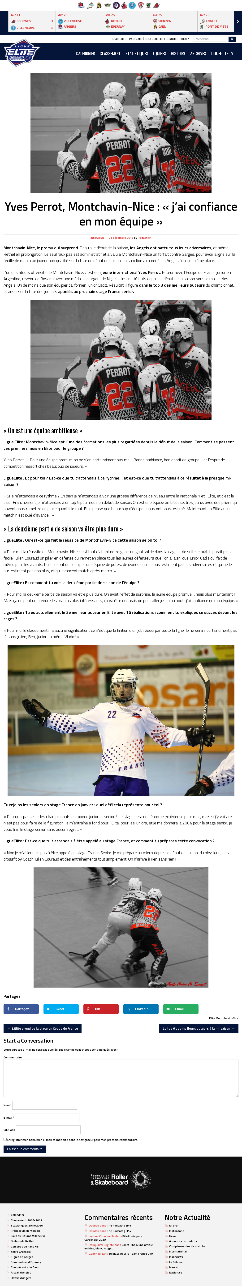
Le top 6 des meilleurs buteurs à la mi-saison (199, 1028)
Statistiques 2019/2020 (27, 1225)
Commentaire (13, 1057)
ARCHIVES (198, 53)
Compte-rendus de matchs (187, 1246)
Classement (110, 53)
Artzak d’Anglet (21, 1272)
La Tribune (176, 1262)
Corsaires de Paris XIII (25, 1246)
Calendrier (17, 1215)
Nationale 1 (177, 1272)
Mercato (174, 1267)
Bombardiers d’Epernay (26, 1262)
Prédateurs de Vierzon (25, 1230)
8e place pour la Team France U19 (130, 1253)
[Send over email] (181, 1009)
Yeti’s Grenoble (21, 1251)
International (178, 1251)
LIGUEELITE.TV (222, 53)
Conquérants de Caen (25, 1267)
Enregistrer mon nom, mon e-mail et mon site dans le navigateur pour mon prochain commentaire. (72, 1139)
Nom (8, 1105)
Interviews (97, 238)
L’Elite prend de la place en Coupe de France (42, 1028)
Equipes (159, 53)
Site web (9, 1130)
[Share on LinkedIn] (141, 1009)
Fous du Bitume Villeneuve (28, 1236)
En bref (174, 1225)
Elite (212, 1018)
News (172, 1236)
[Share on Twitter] (61, 1009)
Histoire (178, 53)
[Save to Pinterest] (101, 1009)
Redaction (144, 238)
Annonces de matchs (183, 1241)
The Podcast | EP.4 (119, 1225)
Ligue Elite (119, 39)
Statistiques (136, 53)
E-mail (9, 1117)
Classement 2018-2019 (26, 1220)
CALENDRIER (85, 53)
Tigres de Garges (22, 1257)
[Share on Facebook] (21, 1009)
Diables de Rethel (22, 1241)
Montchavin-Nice (227, 1018)
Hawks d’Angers (21, 1278)
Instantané (176, 1231)
